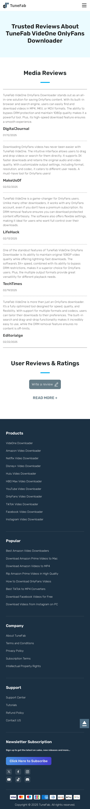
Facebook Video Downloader (24, 511)
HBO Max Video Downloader (24, 481)
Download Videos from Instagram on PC (32, 604)
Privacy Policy (15, 650)
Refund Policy (15, 712)
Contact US (13, 720)
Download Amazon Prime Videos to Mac (32, 558)
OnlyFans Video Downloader (24, 496)
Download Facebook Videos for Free (29, 596)
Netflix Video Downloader (22, 458)
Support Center (16, 697)
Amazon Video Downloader (23, 450)
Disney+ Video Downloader (23, 466)
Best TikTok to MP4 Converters (25, 589)
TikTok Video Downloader (22, 504)
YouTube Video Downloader (23, 489)
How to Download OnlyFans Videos (28, 581)
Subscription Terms (18, 658)
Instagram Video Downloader (24, 519)
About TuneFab (16, 635)
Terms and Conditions (20, 643)
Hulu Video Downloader (21, 473)
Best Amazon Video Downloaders (27, 550)
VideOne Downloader (19, 443)
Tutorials (11, 705)
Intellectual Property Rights (23, 666)
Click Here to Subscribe (29, 761)
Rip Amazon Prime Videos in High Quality (32, 573)
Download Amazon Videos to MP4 (28, 566)
